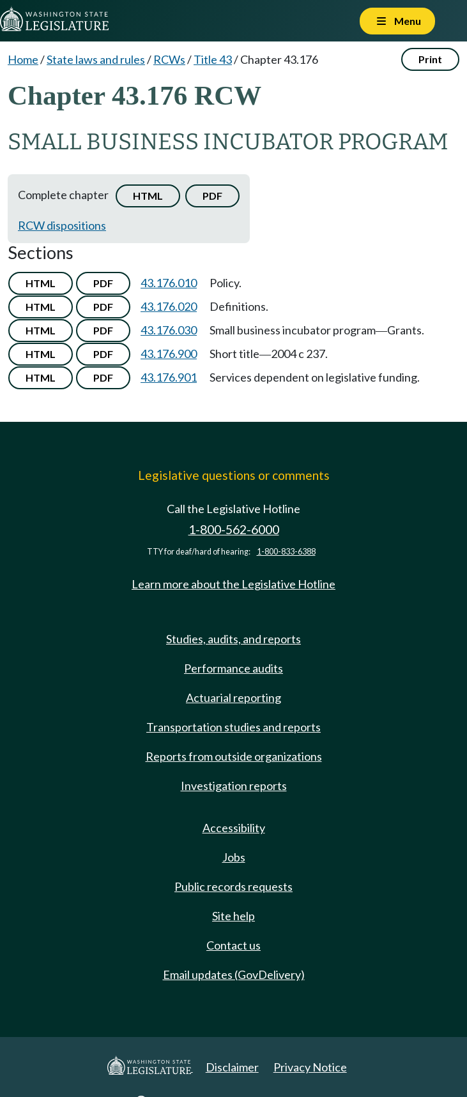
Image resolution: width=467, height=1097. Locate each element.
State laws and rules (96, 59)
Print (430, 59)
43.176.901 (169, 377)
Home (23, 59)
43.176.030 (169, 330)
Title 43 (213, 59)
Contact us (233, 945)
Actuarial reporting (233, 697)
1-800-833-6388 (286, 551)
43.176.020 (169, 306)
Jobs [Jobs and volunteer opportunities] (233, 857)
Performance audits (233, 668)
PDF (212, 196)
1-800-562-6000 (233, 529)
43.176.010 (169, 283)
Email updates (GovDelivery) (234, 974)
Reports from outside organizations (234, 756)
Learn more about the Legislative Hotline (233, 584)
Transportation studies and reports (233, 727)
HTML (148, 196)
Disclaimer (232, 1067)
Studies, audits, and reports (233, 639)
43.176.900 (169, 354)
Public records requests (233, 886)
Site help (233, 916)
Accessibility (234, 828)
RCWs (169, 59)
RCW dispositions (62, 225)
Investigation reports (234, 786)
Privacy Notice (310, 1067)
